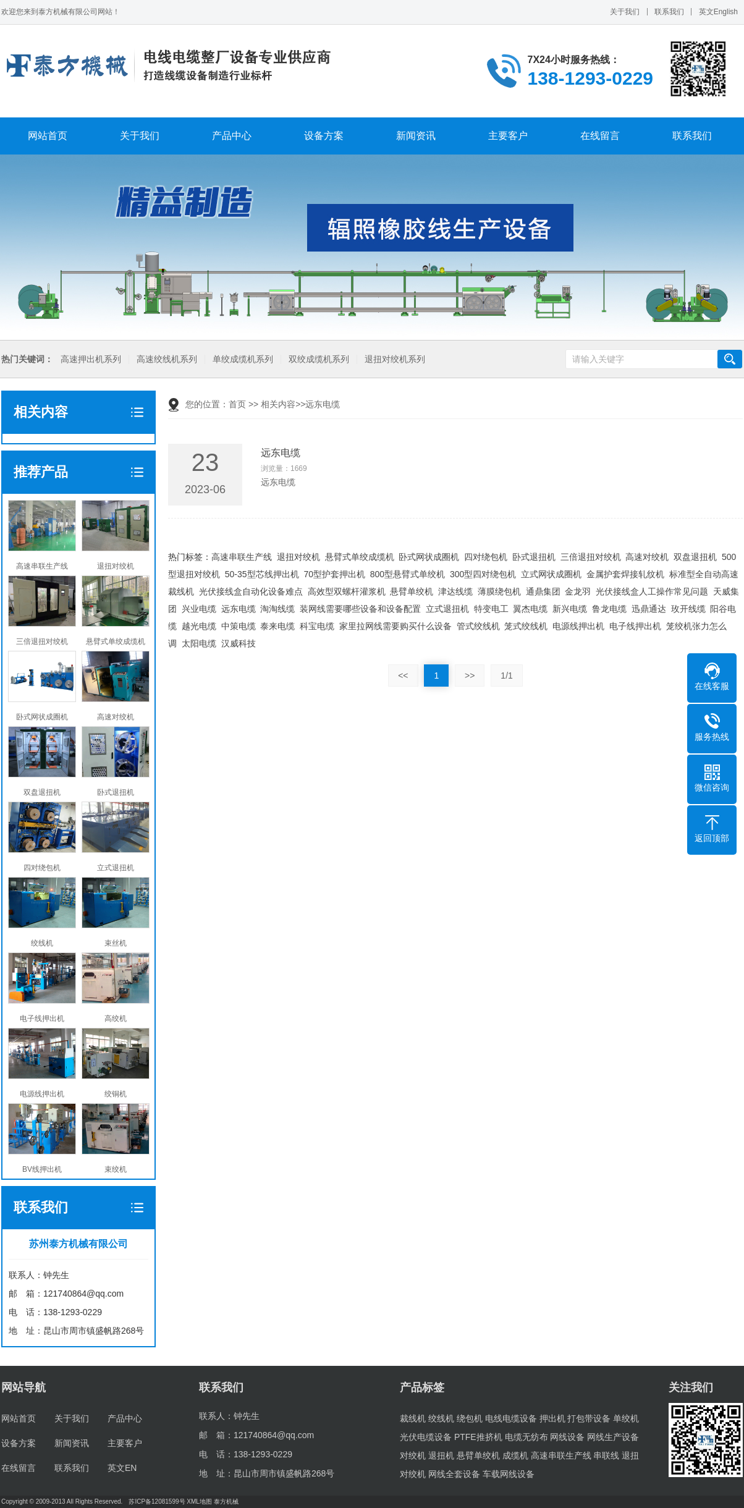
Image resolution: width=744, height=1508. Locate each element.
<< (403, 675)
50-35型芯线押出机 (262, 574)
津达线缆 (455, 591)
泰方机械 (226, 1501)
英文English (718, 11)
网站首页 (47, 135)
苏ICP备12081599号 (157, 1501)
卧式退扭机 (534, 557)
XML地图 (199, 1501)
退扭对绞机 (298, 557)
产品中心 (232, 135)
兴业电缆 (199, 609)
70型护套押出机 (334, 574)
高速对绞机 (647, 557)
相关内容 (278, 404)
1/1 (506, 675)
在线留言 (600, 135)
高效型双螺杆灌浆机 (347, 591)
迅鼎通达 (649, 609)
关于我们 (625, 11)
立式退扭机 (447, 609)
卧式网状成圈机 (429, 557)
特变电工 (491, 609)
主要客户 (508, 135)
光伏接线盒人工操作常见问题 (652, 591)
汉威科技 (238, 643)
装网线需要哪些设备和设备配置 (360, 609)
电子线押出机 (635, 626)
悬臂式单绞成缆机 (359, 557)
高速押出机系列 (89, 359)
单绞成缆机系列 (241, 359)
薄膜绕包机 (499, 591)
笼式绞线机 (525, 626)
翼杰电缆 (530, 609)
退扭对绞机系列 (393, 359)
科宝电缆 (317, 626)
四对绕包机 (485, 557)
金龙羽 (578, 591)
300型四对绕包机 (483, 574)
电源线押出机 (578, 626)
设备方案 (324, 135)
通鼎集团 (543, 591)
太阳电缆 (199, 643)
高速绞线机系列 (165, 359)
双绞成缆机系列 (317, 359)
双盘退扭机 (695, 557)
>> (470, 675)
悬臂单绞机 (411, 591)
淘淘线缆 (277, 609)
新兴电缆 (569, 609)
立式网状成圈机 (551, 574)
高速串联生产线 (241, 557)
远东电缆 (238, 609)
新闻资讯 (416, 135)
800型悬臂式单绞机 (407, 574)
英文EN (122, 1468)
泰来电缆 (277, 626)
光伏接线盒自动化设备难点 (251, 591)
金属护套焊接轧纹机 (625, 574)
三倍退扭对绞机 (590, 557)
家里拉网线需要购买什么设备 (395, 626)
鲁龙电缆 (609, 609)
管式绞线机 (478, 626)
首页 (237, 404)
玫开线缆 (688, 609)
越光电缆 (199, 626)
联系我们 (669, 11)
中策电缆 (238, 626)
